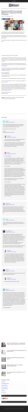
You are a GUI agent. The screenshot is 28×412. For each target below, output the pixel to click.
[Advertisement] (14, 48)
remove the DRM (4, 65)
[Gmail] (11, 19)
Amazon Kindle (7, 92)
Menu (15, 1)
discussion (9, 84)
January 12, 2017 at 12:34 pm (10, 232)
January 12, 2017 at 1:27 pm (11, 251)
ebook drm (6, 93)
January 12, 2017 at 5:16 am (11, 153)
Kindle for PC (11, 80)
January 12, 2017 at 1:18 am (10, 204)
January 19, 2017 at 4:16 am (10, 290)
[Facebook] (2, 19)
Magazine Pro (12, 408)
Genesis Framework (17, 408)
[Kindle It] (9, 19)
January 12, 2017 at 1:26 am (10, 220)
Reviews (2, 390)
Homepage (3, 381)
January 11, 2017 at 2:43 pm (10, 122)
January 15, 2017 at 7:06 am (11, 279)
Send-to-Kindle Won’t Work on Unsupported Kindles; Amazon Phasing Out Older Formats (16, 344)
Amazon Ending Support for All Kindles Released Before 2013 (15, 365)
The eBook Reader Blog (5, 383)
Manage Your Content (6, 69)
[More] (12, 19)
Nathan (8, 136)
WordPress (22, 408)
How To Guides (3, 392)
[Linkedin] (5, 19)
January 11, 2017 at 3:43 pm (11, 137)
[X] (4, 19)
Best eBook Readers (4, 388)
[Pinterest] (7, 19)
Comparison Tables (4, 385)
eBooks (10, 92)
